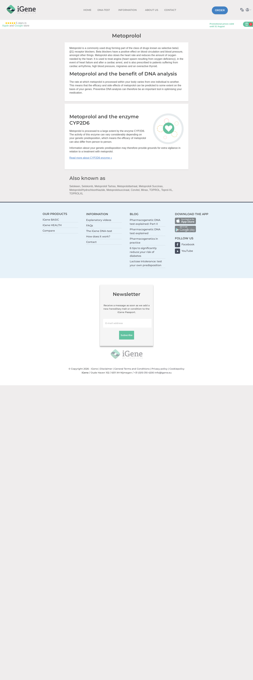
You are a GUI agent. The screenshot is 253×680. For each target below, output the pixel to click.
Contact (170, 10)
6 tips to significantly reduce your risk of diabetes (143, 252)
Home (87, 10)
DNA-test (104, 10)
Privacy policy (159, 368)
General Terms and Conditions (132, 368)
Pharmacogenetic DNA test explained (145, 231)
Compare (49, 230)
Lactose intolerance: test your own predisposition (146, 263)
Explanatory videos (98, 220)
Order (220, 10)
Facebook (188, 244)
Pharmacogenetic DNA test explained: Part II (145, 221)
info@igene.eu (163, 372)
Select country (249, 10)
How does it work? (98, 236)
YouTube (187, 250)
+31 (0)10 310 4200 (144, 372)
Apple (5, 25)
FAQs (89, 225)
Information (127, 10)
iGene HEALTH (52, 225)
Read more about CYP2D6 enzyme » (90, 157)
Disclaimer (106, 368)
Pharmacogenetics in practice (144, 240)
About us (151, 10)
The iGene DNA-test (99, 231)
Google (19, 25)
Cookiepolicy (176, 368)
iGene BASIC (51, 219)
